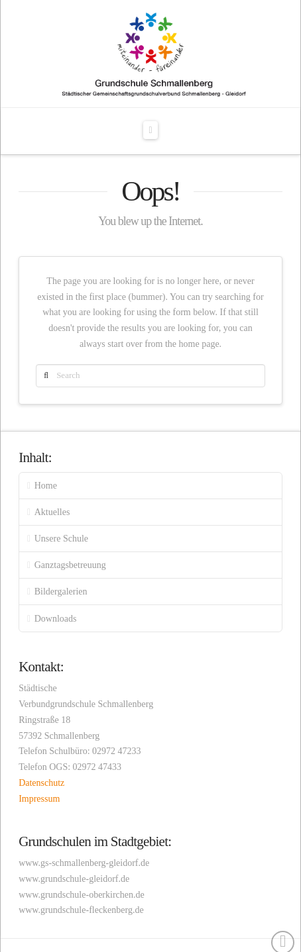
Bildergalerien (61, 591)
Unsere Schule (61, 539)
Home (45, 486)
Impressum (39, 799)
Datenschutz (41, 783)
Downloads (55, 619)
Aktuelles (52, 512)
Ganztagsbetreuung (70, 565)
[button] (150, 130)
